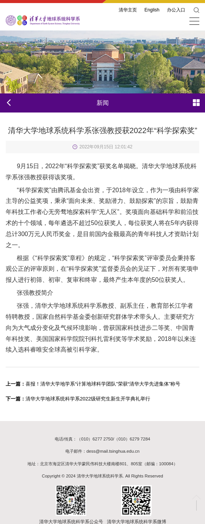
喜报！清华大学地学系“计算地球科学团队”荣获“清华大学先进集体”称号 (93, 384)
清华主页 (128, 10)
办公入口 (176, 10)
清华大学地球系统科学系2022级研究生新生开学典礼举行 (78, 399)
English (152, 10)
